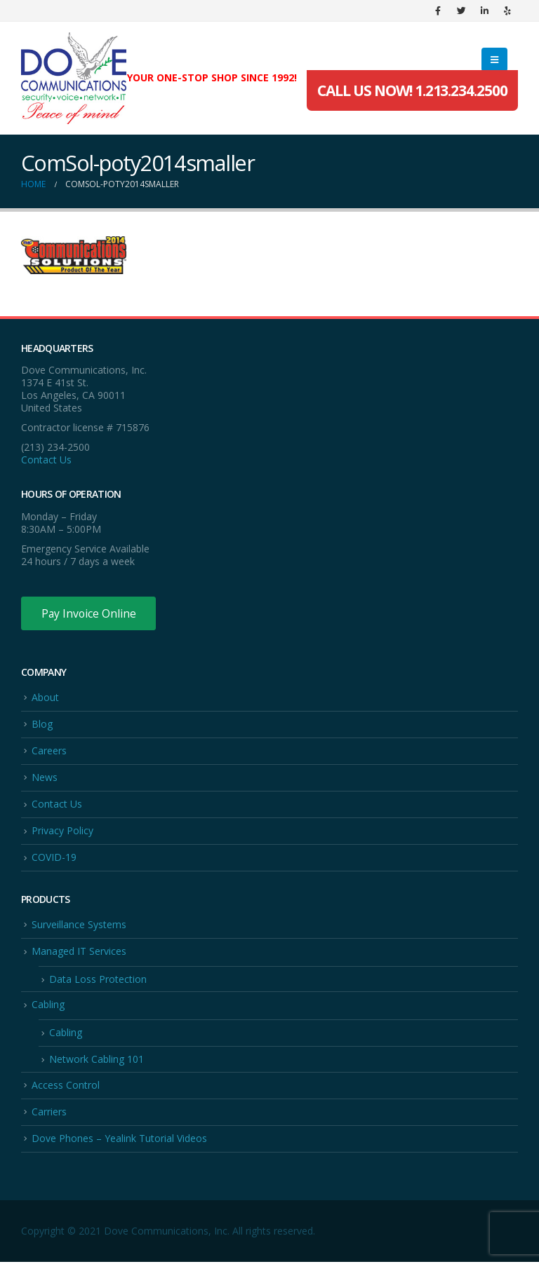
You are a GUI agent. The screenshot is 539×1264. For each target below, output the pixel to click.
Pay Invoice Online (89, 613)
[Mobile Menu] (494, 60)
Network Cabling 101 (96, 1061)
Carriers (49, 1113)
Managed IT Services (79, 952)
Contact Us (46, 459)
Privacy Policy (62, 831)
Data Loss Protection (98, 980)
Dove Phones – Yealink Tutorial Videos (119, 1140)
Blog (42, 724)
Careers (49, 751)
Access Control (66, 1086)
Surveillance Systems (79, 925)
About (45, 697)
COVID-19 (54, 858)
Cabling (48, 1006)
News (45, 777)
